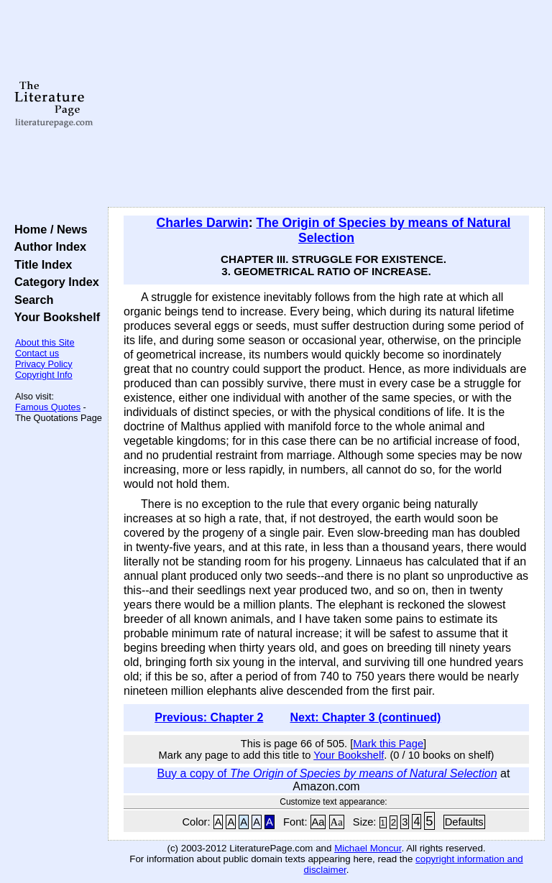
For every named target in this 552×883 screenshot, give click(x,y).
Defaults (464, 822)
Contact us (37, 353)
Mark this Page (388, 743)
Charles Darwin (203, 223)
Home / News (48, 229)
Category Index (53, 281)
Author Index (47, 246)
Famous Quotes (47, 407)
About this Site (45, 342)
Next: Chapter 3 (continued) (365, 717)
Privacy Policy (44, 364)
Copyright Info (44, 374)
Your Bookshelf (54, 316)
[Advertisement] (326, 104)
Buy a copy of (327, 773)
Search (30, 299)
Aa (318, 822)
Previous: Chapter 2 (209, 717)
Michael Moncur (367, 848)
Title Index (40, 264)
